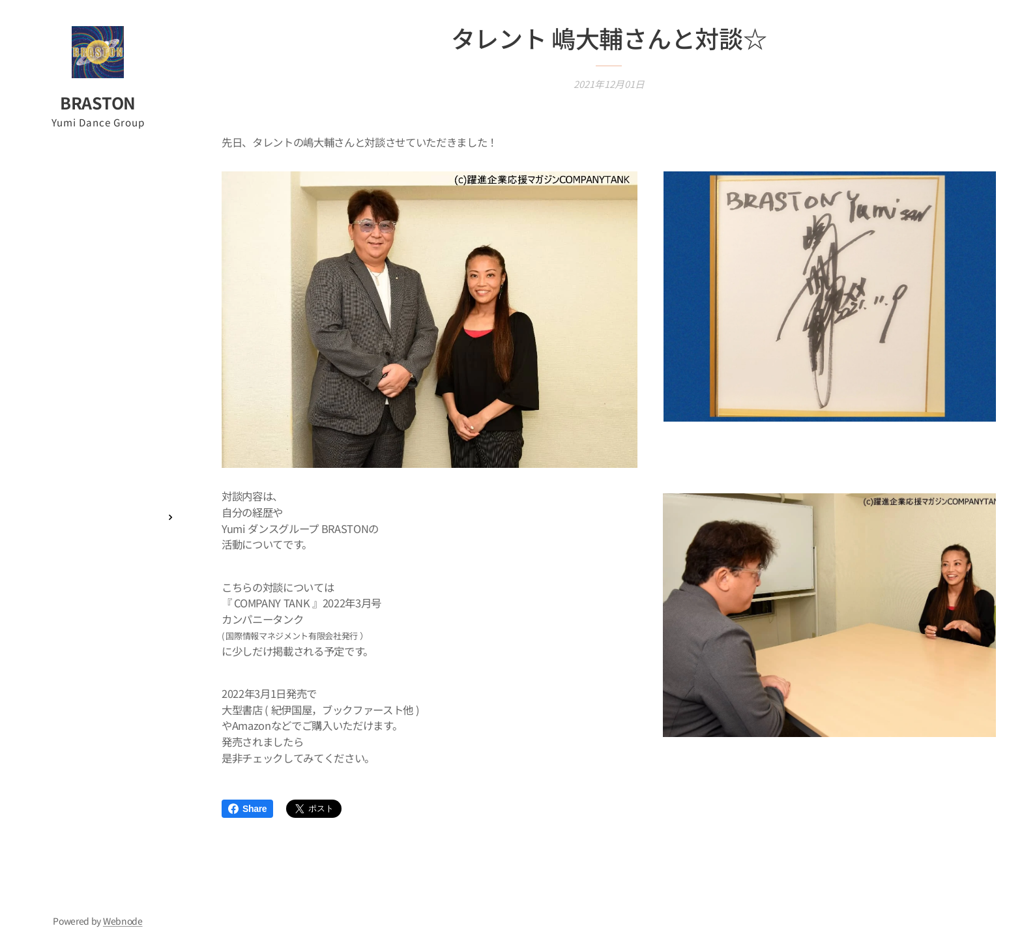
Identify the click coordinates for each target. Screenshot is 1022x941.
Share (247, 808)
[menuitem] (98, 406)
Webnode (123, 920)
